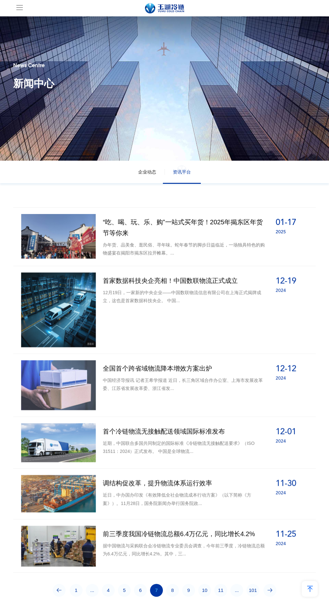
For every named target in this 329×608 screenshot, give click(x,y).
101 (253, 590)
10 (205, 590)
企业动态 (147, 171)
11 (221, 590)
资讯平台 (182, 171)
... (92, 590)
